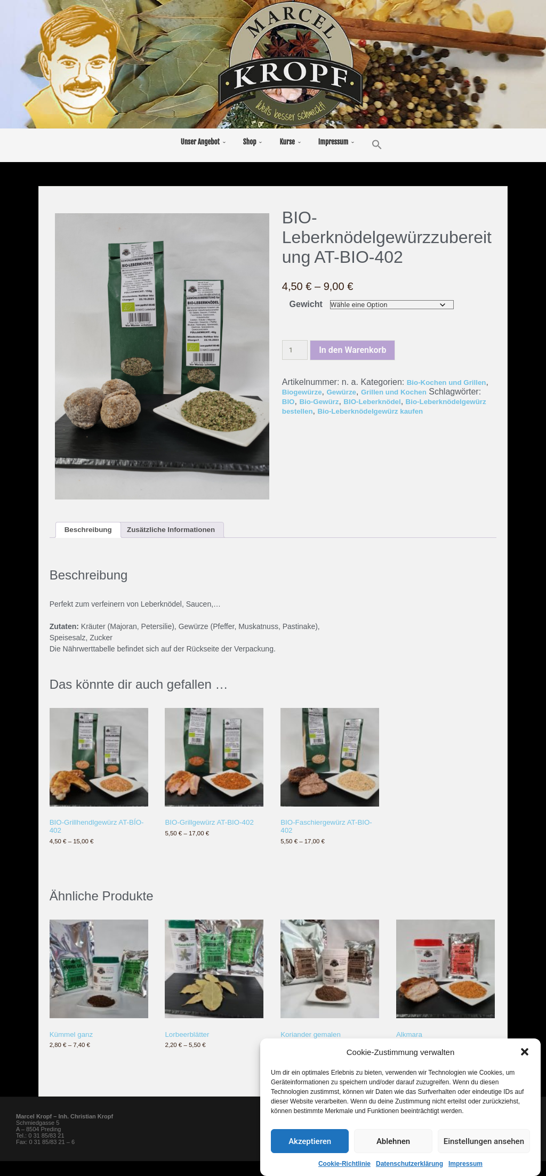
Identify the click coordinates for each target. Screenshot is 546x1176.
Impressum (465, 1165)
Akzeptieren (309, 1142)
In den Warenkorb (352, 350)
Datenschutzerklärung (409, 1165)
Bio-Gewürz (380, 401)
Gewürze (384, 392)
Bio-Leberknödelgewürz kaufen (360, 416)
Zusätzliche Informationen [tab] (189, 531)
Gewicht (305, 304)
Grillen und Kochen (446, 392)
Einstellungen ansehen (484, 1142)
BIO (343, 401)
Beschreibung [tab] (93, 531)
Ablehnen (393, 1142)
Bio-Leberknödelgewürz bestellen (350, 411)
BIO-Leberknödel (442, 401)
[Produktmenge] (295, 350)
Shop (249, 142)
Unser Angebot (200, 142)
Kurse (286, 142)
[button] (524, 1053)
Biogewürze (338, 392)
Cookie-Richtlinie (344, 1165)
